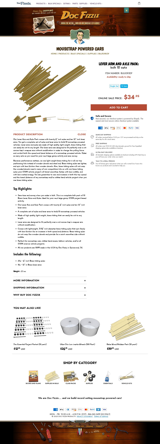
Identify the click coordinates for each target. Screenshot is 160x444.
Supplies (92, 53)
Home (54, 53)
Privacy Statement (85, 416)
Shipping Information (28, 287)
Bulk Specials (78, 53)
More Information (26, 280)
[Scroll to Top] (86, 433)
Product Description (28, 134)
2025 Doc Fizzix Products (65, 416)
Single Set (114, 86)
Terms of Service (101, 416)
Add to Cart (118, 107)
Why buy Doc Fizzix (26, 295)
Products (63, 53)
